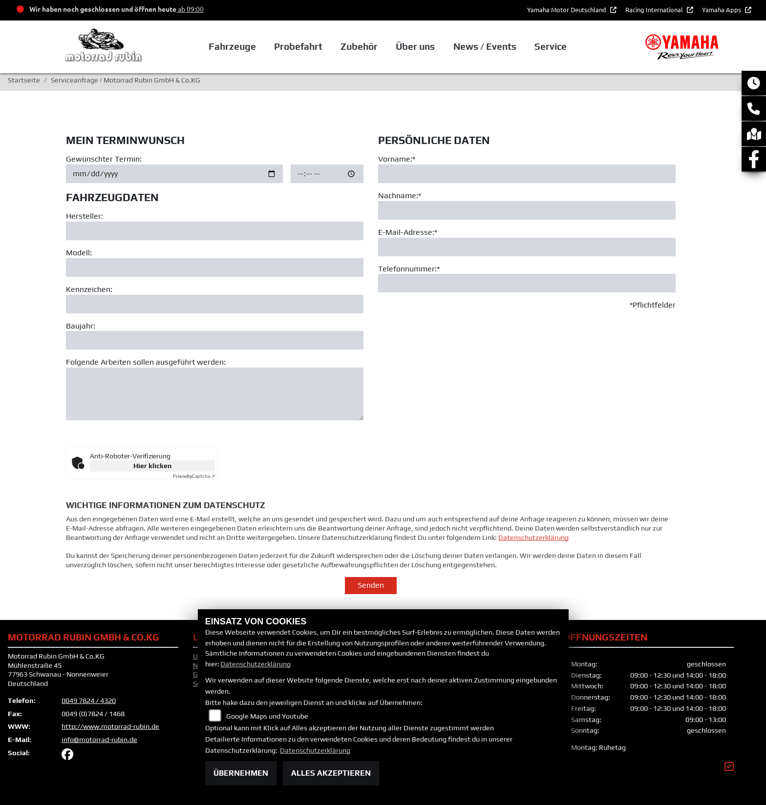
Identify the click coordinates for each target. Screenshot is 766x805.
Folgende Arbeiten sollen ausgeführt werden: (146, 362)
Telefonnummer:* (409, 268)
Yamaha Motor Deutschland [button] (567, 9)
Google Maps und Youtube (267, 716)
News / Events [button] (484, 46)
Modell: (79, 252)
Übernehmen (240, 773)
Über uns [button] (415, 46)
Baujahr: (80, 325)
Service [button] (550, 46)
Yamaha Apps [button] (722, 9)
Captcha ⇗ (194, 476)
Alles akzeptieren (331, 773)
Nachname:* (399, 195)
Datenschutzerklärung (533, 553)
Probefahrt (298, 46)
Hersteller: (84, 216)
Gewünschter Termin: (104, 159)
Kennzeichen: (89, 289)
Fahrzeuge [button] (232, 46)
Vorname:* (396, 159)
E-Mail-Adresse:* (407, 232)
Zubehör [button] (359, 46)
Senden (371, 585)
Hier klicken (152, 466)
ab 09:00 (190, 8)
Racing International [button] (654, 9)
